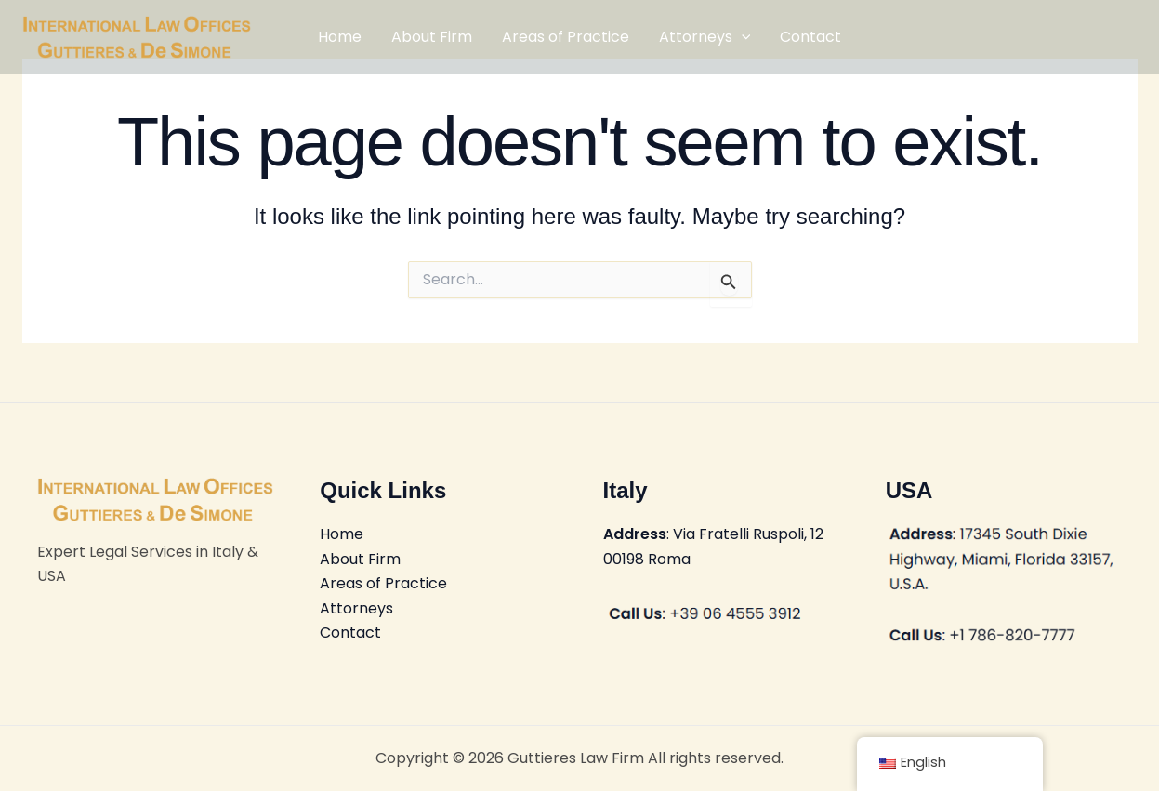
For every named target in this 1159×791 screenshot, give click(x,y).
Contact (810, 36)
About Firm (431, 36)
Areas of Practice (565, 36)
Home (340, 36)
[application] (741, 37)
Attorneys (705, 37)
